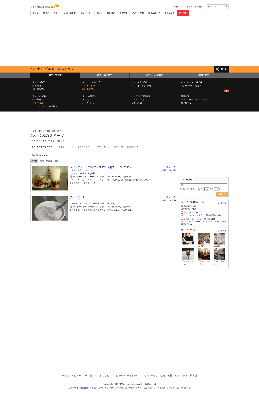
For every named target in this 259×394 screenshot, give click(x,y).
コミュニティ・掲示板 (185, 375)
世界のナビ (73, 388)
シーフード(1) (88, 103)
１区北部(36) (38, 89)
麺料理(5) (185, 96)
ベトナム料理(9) (89, 96)
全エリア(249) (38, 82)
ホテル (100, 13)
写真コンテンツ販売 (170, 388)
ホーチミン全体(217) (91, 82)
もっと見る (221, 203)
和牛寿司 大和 (190, 206)
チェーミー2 (77, 197)
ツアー (139, 388)
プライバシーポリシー (109, 388)
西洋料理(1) (186, 103)
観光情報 (123, 13)
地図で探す (204, 75)
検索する (222, 194)
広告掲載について (152, 388)
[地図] (92, 173)
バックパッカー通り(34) (191, 82)
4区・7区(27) (88, 89)
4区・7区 (51, 131)
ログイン (178, 6)
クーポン (183, 13)
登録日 (49, 161)
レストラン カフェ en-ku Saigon (199, 219)
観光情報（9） (133, 147)
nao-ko (218, 215)
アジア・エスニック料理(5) (44, 106)
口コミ (57, 161)
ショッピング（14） (66, 147)
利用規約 (93, 388)
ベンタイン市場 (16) (141, 86)
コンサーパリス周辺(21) (191, 86)
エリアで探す (55, 75)
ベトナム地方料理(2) (140, 96)
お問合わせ (186, 388)
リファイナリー (191, 212)
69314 (193, 209)
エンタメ (111, 13)
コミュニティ (154, 13)
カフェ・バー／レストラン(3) (194, 99)
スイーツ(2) (37, 103)
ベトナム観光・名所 (161, 375)
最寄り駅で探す (104, 75)
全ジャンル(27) (39, 96)
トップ (36, 13)
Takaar (189, 224)
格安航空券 (169, 13)
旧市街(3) (36, 86)
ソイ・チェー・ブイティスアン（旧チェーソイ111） (101, 167)
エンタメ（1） (117, 147)
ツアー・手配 (138, 13)
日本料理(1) (136, 103)
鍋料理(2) (36, 99)
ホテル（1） (102, 147)
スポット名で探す (154, 75)
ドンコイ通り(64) (139, 82)
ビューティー (86, 13)
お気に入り (169, 170)
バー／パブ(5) (137, 99)
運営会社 (84, 388)
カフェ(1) (86, 99)
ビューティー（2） (85, 147)
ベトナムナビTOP (71, 375)
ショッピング (70, 13)
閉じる (224, 69)
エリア (46, 13)
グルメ (56, 13)
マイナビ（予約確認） (194, 6)
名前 (42, 161)
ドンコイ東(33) (88, 86)
